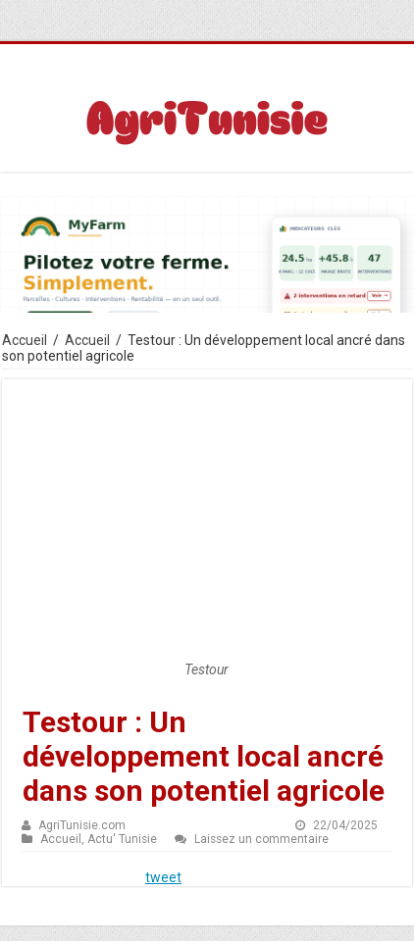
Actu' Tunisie (122, 839)
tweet (163, 877)
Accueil (24, 340)
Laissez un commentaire (261, 839)
